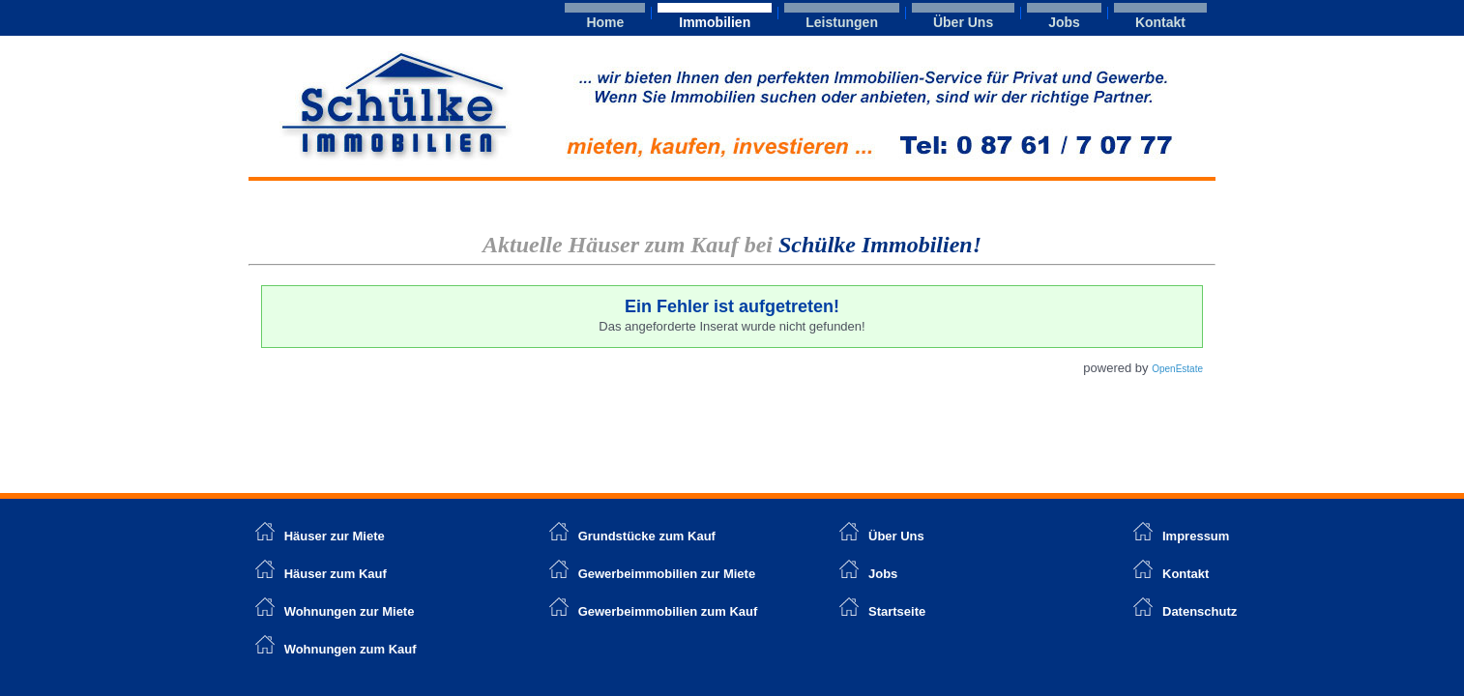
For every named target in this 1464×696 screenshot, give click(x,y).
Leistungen (841, 22)
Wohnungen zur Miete (349, 611)
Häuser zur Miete (320, 536)
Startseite (896, 611)
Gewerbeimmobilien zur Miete (667, 573)
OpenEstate (1177, 368)
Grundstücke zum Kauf (647, 536)
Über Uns (963, 22)
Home (605, 22)
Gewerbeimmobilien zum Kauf (668, 611)
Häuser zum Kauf (335, 573)
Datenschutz (1199, 611)
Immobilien (714, 22)
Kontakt (1160, 22)
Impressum (1195, 536)
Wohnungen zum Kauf (350, 649)
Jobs (1064, 22)
